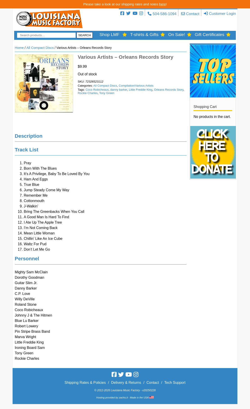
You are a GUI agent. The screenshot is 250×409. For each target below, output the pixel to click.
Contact (192, 14)
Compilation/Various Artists (136, 85)
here (162, 4)
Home (19, 47)
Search (84, 35)
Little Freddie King (140, 89)
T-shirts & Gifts (144, 34)
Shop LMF (109, 34)
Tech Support (174, 382)
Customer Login (222, 13)
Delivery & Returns (126, 382)
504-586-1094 (164, 14)
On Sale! (176, 34)
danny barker (118, 89)
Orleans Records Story (168, 89)
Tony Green (106, 93)
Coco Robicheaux (97, 89)
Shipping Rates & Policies (85, 382)
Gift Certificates (209, 34)
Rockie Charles (87, 93)
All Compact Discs (40, 47)
